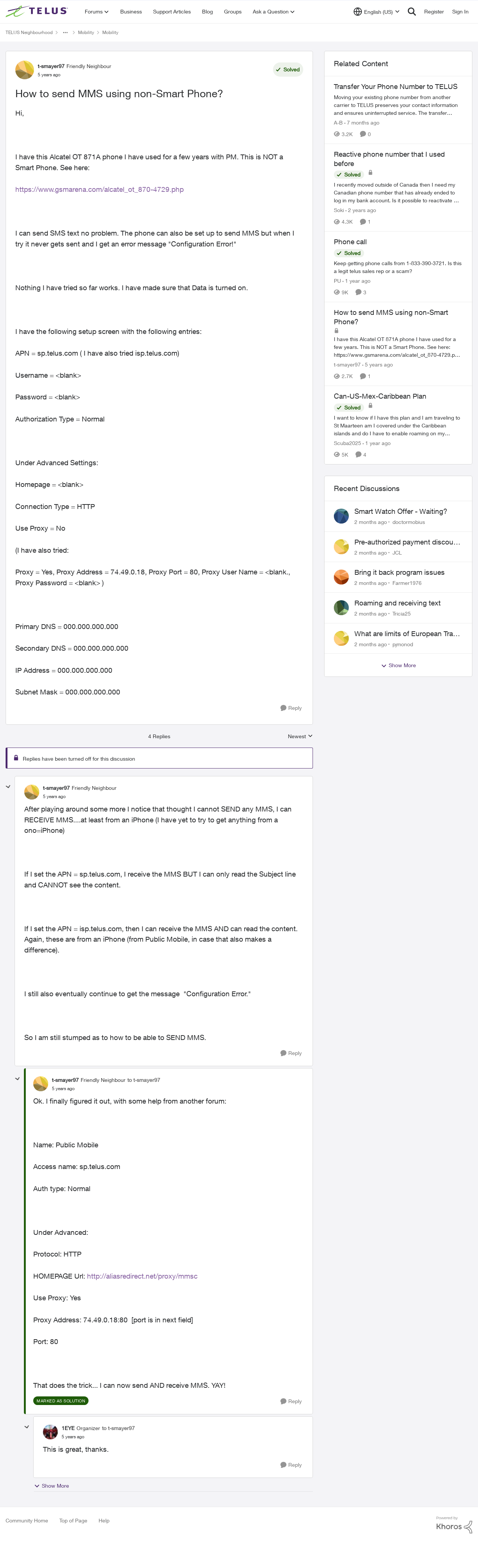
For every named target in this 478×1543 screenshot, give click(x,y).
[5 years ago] (377, 364)
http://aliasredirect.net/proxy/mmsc (142, 1276)
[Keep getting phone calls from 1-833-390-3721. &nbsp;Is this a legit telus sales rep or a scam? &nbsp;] (398, 267)
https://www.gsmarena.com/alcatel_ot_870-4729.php (99, 189)
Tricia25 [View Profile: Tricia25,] (401, 613)
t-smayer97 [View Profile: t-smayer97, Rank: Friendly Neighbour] (51, 66)
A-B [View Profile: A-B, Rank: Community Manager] (338, 122)
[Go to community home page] (38, 12)
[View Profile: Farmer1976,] (341, 577)
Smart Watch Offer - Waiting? (400, 511)
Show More (51, 1485)
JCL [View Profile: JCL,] (397, 552)
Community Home (27, 1520)
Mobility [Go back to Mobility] (86, 32)
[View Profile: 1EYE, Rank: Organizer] (50, 1431)
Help (104, 1520)
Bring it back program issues (399, 572)
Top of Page (73, 1520)
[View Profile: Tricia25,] (341, 607)
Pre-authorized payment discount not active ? (407, 542)
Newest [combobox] (300, 736)
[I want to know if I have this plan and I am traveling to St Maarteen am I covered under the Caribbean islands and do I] (398, 425)
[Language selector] (376, 11)
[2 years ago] (360, 210)
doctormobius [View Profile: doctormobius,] (408, 522)
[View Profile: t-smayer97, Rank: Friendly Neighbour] (24, 70)
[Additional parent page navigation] (65, 32)
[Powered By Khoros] (454, 1525)
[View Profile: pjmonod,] (341, 638)
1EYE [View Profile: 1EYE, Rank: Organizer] (68, 1428)
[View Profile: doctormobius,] (341, 516)
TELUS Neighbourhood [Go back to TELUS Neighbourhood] (29, 32)
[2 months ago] (370, 522)
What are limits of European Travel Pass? (408, 633)
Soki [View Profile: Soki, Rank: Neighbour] (339, 210)
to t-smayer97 (143, 1080)
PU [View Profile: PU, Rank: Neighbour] (337, 280)
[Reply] (291, 708)
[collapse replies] (8, 786)
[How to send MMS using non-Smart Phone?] (54, 796)
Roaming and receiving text (397, 603)
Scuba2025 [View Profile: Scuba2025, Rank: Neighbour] (347, 443)
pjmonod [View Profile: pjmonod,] (402, 644)
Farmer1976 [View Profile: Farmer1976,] (407, 583)
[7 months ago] (361, 122)
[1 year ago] (356, 281)
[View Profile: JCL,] (341, 546)
